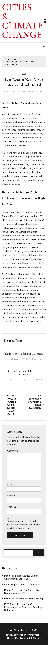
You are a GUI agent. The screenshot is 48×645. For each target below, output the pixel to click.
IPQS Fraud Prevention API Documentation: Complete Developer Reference (24, 607)
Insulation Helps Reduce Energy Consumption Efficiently (21, 577)
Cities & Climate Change (22, 21)
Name (11, 484)
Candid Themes (32, 638)
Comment (13, 450)
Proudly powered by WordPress (22, 634)
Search (38, 553)
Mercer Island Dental (13, 212)
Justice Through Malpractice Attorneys (24, 373)
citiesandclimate (34, 91)
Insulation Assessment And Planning (23, 598)
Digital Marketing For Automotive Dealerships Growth (22, 591)
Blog (24, 74)
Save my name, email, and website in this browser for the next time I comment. (23, 525)
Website (11, 506)
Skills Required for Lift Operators (24, 353)
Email (11, 495)
